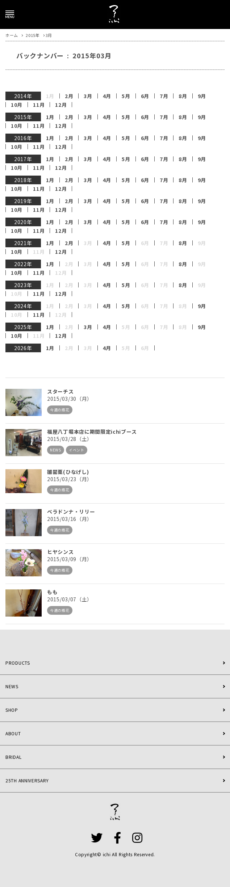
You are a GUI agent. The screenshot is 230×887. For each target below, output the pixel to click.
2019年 (23, 201)
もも (52, 592)
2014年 (23, 96)
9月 (202, 95)
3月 (88, 95)
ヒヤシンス (60, 551)
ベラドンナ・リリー (71, 511)
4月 (107, 95)
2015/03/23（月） (69, 479)
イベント (76, 450)
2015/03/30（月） (69, 398)
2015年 (23, 117)
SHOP (11, 710)
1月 (50, 116)
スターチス (60, 391)
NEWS (55, 450)
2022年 (23, 264)
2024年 (23, 306)
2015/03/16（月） (69, 518)
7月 (164, 95)
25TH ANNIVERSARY (27, 780)
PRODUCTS (17, 663)
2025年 (23, 327)
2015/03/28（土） (69, 438)
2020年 (23, 222)
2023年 (23, 285)
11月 (39, 104)
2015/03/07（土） (69, 599)
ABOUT (13, 733)
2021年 (23, 243)
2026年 (23, 348)
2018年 (23, 180)
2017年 (23, 159)
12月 (61, 104)
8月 (183, 95)
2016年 (23, 138)
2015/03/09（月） (69, 559)
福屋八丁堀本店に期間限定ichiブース (92, 431)
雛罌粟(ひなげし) (68, 471)
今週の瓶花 (60, 409)
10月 (16, 104)
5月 (126, 95)
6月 (145, 95)
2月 (69, 95)
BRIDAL (13, 757)
